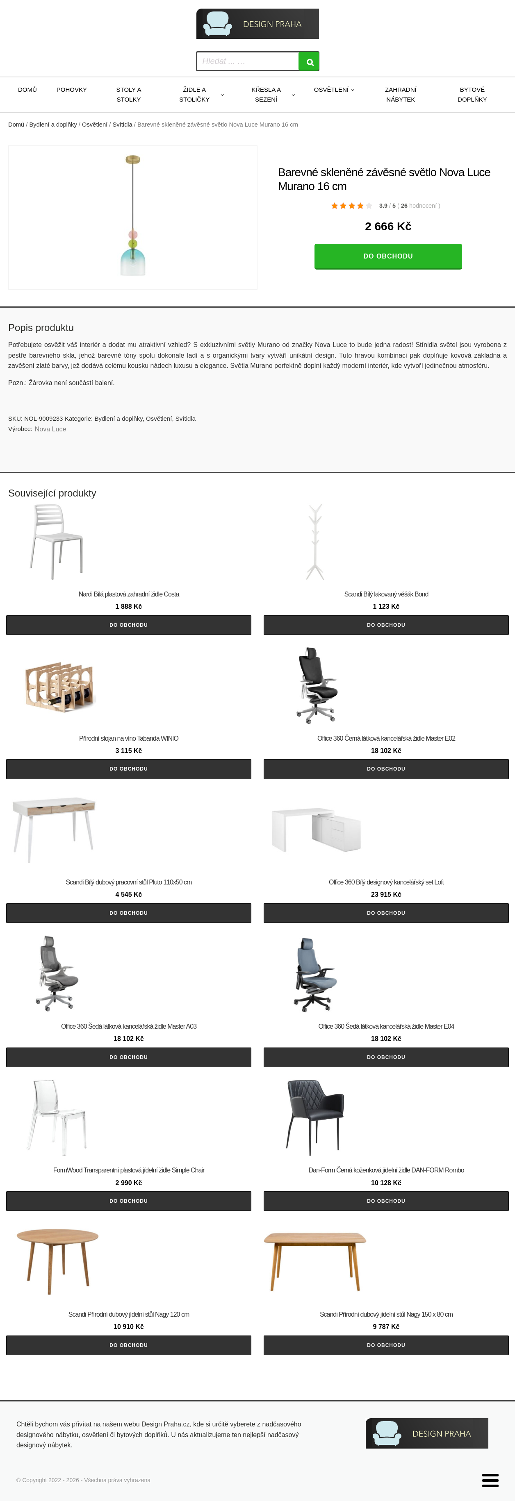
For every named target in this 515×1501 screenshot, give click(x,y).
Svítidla (122, 124)
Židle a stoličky (194, 94)
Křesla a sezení (266, 94)
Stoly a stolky (128, 94)
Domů (27, 89)
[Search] (309, 61)
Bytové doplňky (472, 94)
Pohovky (72, 89)
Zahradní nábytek (401, 94)
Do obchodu (388, 256)
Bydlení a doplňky (53, 124)
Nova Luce (50, 429)
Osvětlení (331, 89)
